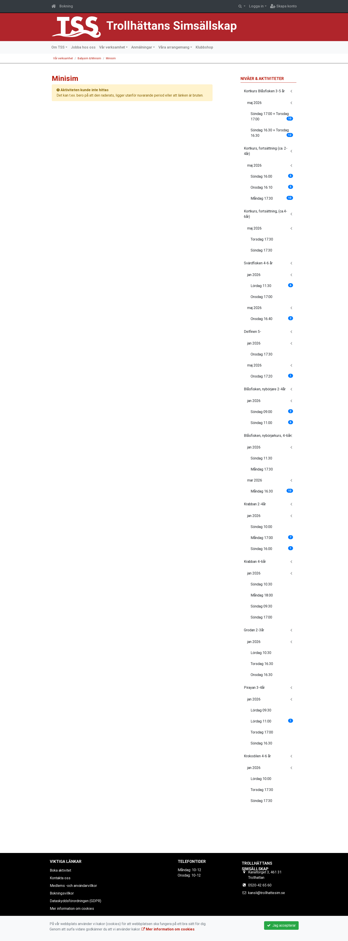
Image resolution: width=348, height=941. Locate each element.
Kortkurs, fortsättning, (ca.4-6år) (265, 214)
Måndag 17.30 (272, 198)
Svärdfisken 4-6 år (258, 263)
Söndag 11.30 (261, 458)
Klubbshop (204, 47)
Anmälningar (141, 47)
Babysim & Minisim (89, 58)
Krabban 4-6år (255, 561)
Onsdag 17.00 (261, 297)
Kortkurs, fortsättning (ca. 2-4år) (265, 151)
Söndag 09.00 (272, 411)
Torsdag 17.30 (262, 239)
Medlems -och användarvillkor (73, 886)
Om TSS (58, 47)
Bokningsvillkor (62, 893)
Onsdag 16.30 (261, 675)
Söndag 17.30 (261, 250)
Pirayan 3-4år (254, 687)
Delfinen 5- (252, 331)
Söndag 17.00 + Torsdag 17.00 (272, 116)
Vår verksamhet (112, 47)
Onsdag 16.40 (272, 318)
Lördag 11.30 (272, 285)
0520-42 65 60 (259, 885)
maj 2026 (254, 103)
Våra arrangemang (173, 47)
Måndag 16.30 (272, 491)
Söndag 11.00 (272, 422)
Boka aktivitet (60, 870)
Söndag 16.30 (261, 743)
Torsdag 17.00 (262, 732)
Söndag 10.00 (261, 527)
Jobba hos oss (83, 47)
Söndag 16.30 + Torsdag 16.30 (272, 133)
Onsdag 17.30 (261, 354)
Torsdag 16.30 (262, 664)
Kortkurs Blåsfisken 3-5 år (264, 91)
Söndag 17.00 (261, 617)
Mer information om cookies (72, 908)
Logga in (256, 6)
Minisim (111, 58)
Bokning (66, 6)
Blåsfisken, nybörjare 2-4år (265, 389)
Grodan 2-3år (254, 630)
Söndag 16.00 (272, 176)
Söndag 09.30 (261, 606)
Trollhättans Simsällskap (174, 25)
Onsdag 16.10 (272, 187)
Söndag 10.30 (261, 584)
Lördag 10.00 (261, 779)
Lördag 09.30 (261, 710)
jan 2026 (253, 275)
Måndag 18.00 (262, 595)
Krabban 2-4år (255, 504)
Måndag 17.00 (272, 537)
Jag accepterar (281, 925)
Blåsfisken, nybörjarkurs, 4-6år (267, 435)
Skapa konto (283, 6)
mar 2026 (254, 480)
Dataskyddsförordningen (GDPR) (75, 901)
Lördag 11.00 (272, 721)
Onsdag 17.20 (272, 376)
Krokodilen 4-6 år (257, 756)
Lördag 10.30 (261, 653)
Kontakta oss (60, 878)
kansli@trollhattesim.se (266, 893)
